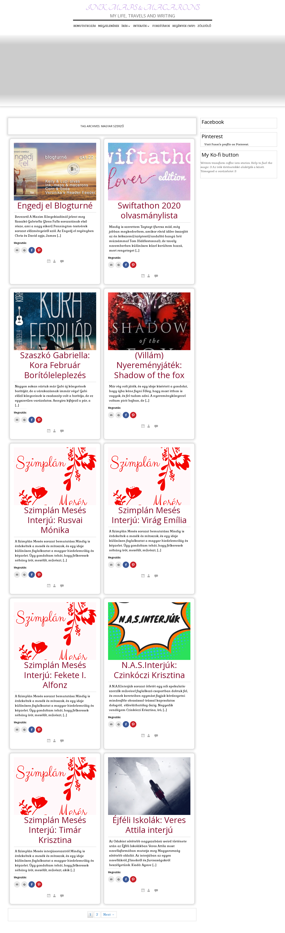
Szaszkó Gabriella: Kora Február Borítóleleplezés (55, 365)
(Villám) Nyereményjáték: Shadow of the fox (149, 365)
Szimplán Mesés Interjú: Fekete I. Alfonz (55, 675)
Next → (109, 914)
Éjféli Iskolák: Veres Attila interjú (149, 825)
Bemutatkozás (84, 26)
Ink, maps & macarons (143, 8)
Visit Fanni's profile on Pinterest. (226, 144)
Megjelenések (108, 26)
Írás (125, 26)
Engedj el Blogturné (55, 205)
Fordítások (161, 26)
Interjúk (140, 26)
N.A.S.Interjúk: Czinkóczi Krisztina (149, 670)
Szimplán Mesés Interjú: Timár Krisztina (55, 830)
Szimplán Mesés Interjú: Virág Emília (149, 515)
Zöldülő (204, 26)
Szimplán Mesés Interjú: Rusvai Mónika (55, 520)
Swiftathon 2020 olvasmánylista (149, 210)
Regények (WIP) (183, 26)
